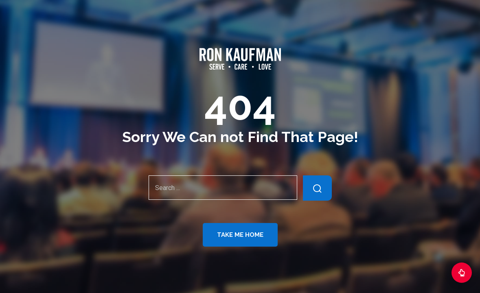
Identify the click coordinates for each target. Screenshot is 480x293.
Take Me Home (240, 234)
